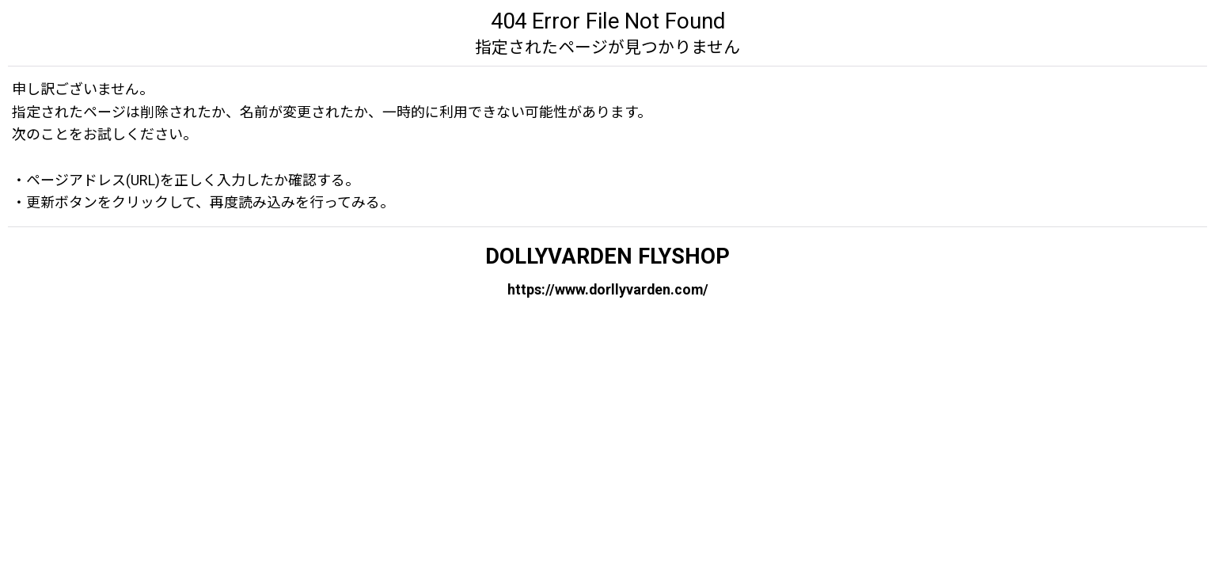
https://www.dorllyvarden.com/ (607, 288)
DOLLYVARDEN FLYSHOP (607, 256)
